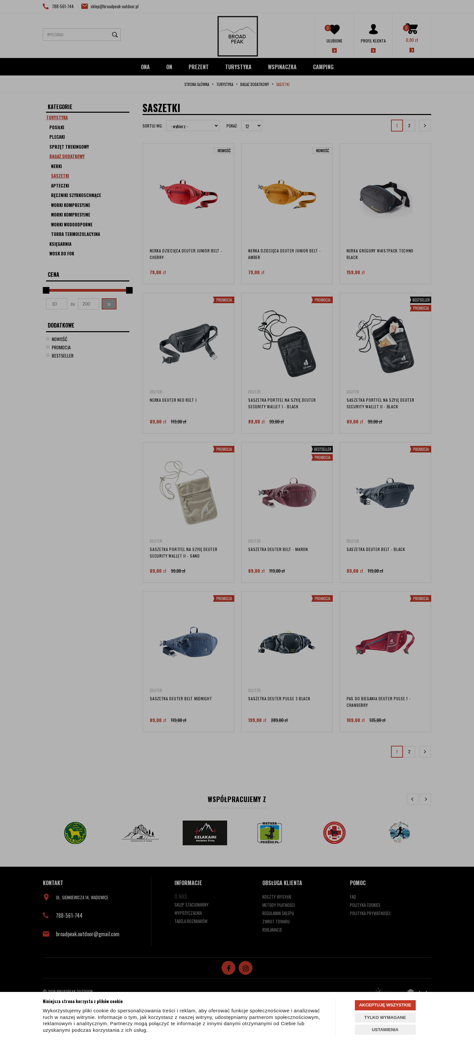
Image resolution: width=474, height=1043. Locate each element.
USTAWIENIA (385, 1029)
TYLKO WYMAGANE (385, 1017)
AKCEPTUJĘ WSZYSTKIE (385, 1004)
